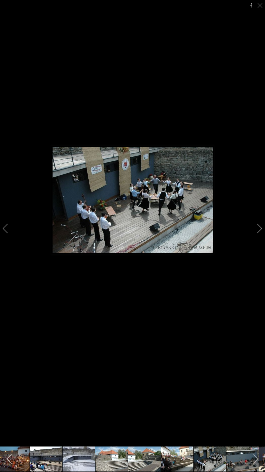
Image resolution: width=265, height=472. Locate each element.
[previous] (9, 228)
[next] (256, 228)
